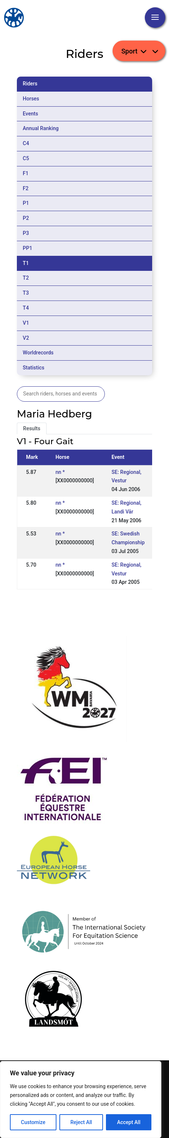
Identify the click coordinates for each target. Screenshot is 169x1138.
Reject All (81, 1122)
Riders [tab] (30, 83)
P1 (26, 203)
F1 (26, 173)
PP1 (27, 248)
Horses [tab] (31, 99)
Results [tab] (31, 428)
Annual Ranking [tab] (41, 128)
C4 (26, 143)
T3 (26, 293)
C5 (26, 158)
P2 (26, 218)
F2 (26, 188)
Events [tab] (30, 114)
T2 (26, 278)
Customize (33, 1122)
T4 (26, 308)
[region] (80, 1099)
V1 (26, 323)
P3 (26, 233)
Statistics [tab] (33, 368)
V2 (26, 338)
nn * (60, 472)
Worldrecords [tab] (38, 353)
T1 (26, 263)
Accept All (128, 1122)
